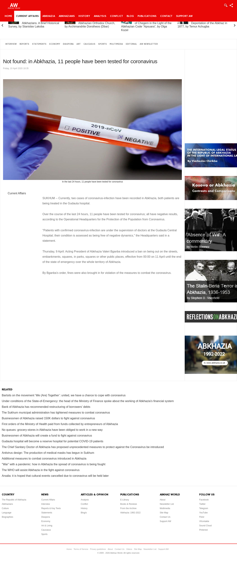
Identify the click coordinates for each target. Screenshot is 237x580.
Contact (166, 16)
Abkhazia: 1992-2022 (130, 512)
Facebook (204, 499)
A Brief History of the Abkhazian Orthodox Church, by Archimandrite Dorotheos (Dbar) (90, 23)
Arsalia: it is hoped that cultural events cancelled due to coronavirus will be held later (55, 475)
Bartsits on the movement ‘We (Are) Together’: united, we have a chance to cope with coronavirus (64, 395)
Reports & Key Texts (51, 508)
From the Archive (128, 508)
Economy (54, 44)
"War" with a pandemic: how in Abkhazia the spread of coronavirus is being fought (53, 464)
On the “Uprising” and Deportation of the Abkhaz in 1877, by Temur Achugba (202, 23)
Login (225, 5)
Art (78, 44)
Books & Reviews (128, 504)
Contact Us (165, 517)
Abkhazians (67, 16)
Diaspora (68, 44)
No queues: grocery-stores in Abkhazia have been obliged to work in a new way (52, 429)
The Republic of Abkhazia (14, 499)
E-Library (124, 499)
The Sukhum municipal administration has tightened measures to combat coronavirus (56, 412)
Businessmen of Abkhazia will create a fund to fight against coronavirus (47, 435)
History (84, 16)
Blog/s (84, 512)
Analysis (100, 16)
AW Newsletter (149, 44)
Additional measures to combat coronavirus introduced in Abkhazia (44, 458)
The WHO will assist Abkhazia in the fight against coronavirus (41, 470)
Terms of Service (81, 549)
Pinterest (203, 530)
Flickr (201, 517)
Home (8, 16)
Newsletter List (167, 504)
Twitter (202, 504)
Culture (5, 508)
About (162, 499)
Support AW (184, 16)
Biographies (7, 517)
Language (6, 512)
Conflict (116, 16)
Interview (11, 44)
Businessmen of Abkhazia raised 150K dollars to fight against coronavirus (48, 418)
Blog (130, 16)
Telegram (203, 508)
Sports (102, 44)
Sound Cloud (205, 525)
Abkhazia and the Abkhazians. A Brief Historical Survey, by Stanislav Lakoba (33, 23)
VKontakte (204, 521)
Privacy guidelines (98, 549)
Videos (129, 549)
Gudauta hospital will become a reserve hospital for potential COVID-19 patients (52, 441)
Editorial (131, 44)
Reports (24, 44)
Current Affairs (27, 16)
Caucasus (89, 44)
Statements (39, 44)
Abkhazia (48, 16)
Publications (147, 16)
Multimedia (116, 44)
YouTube (203, 512)
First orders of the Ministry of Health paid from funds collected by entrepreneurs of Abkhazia (60, 424)
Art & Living (46, 525)
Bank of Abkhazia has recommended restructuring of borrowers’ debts (46, 406)
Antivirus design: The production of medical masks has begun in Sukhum (48, 452)
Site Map (164, 512)
